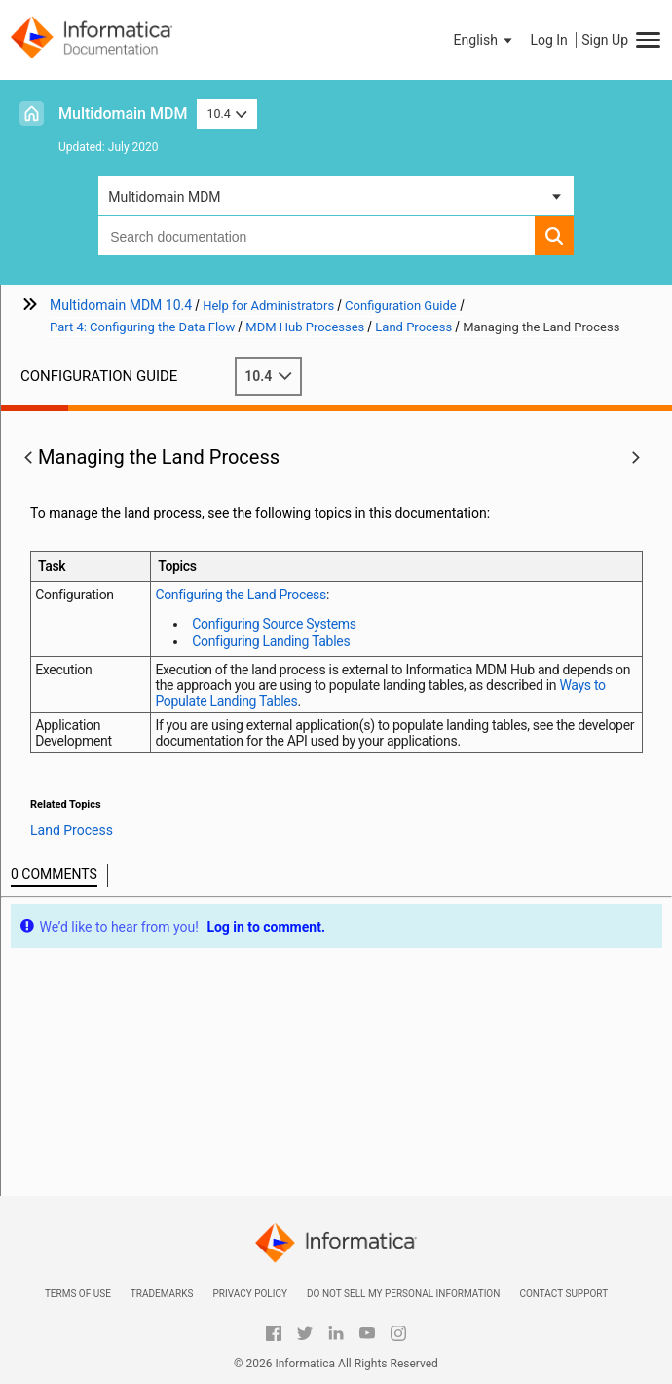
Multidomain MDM (122, 113)
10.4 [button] (226, 113)
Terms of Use (78, 1293)
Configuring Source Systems (274, 624)
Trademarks (162, 1293)
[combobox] (316, 235)
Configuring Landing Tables (271, 641)
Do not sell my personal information (403, 1293)
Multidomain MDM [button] (164, 197)
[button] (485, 40)
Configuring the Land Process (240, 594)
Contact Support (563, 1293)
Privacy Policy (249, 1293)
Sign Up (604, 40)
